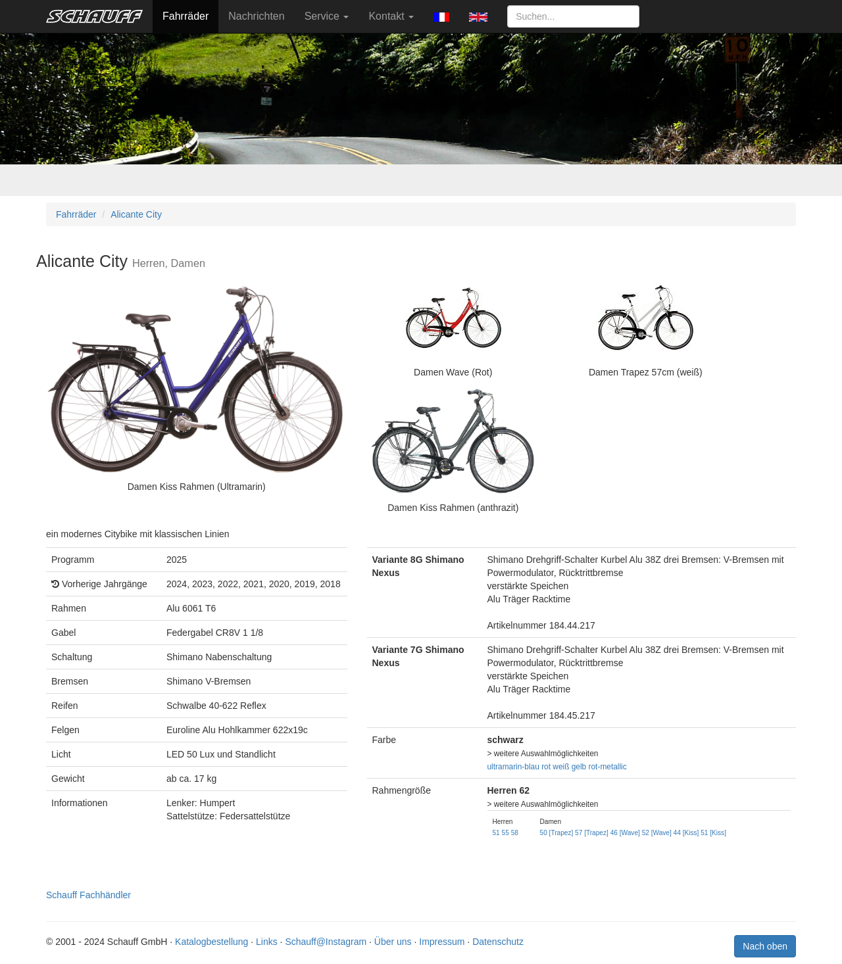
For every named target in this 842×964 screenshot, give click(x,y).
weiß (561, 766)
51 (496, 832)
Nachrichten (256, 16)
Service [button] (327, 16)
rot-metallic (608, 766)
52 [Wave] (657, 832)
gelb (579, 766)
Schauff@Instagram (325, 941)
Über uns (393, 941)
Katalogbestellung (211, 941)
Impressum (441, 941)
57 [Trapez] (591, 832)
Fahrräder (185, 16)
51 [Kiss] (713, 832)
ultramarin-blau (513, 766)
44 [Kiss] (686, 832)
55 (505, 832)
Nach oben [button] (765, 946)
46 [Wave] (625, 832)
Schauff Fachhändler (88, 895)
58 (514, 832)
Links (267, 941)
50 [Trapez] (557, 832)
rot (546, 766)
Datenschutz (498, 941)
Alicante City (136, 214)
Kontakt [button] (391, 16)
